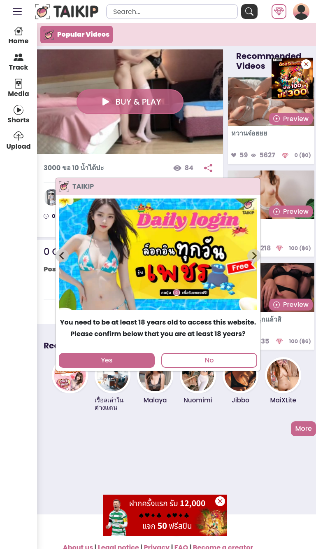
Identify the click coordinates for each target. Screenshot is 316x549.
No (209, 360)
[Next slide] (253, 255)
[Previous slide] (62, 255)
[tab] (158, 313)
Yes (106, 360)
